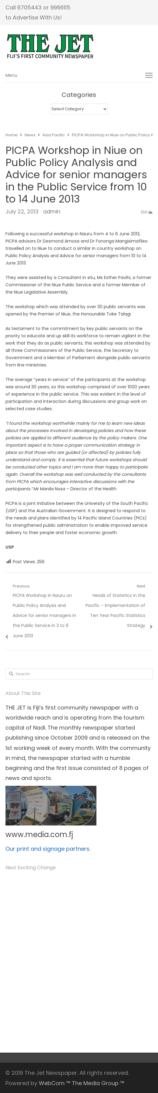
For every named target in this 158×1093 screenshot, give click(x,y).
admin (51, 211)
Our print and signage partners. (47, 849)
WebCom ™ (54, 1083)
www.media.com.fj (39, 834)
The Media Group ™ (98, 1083)
